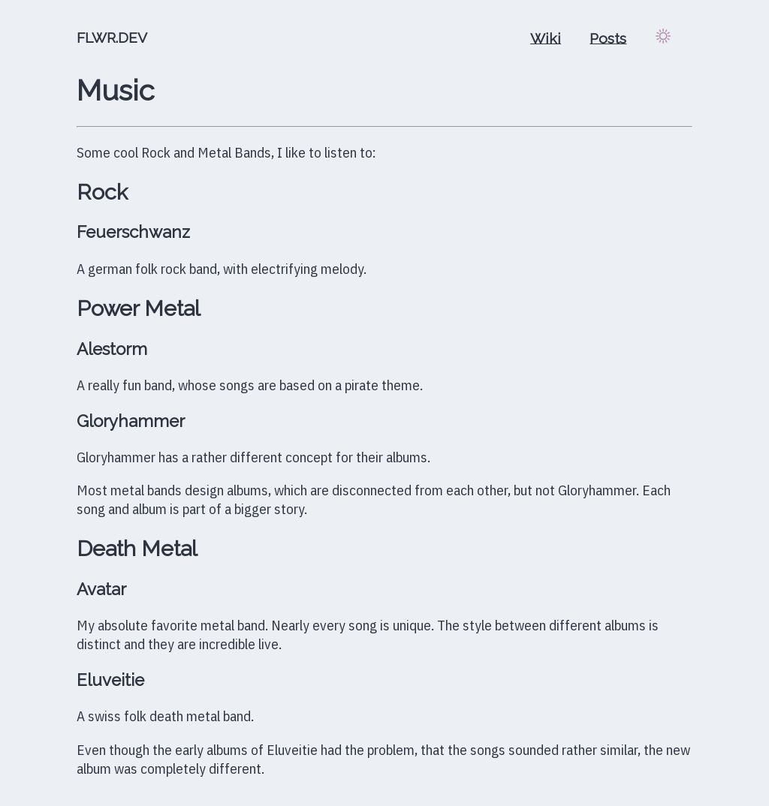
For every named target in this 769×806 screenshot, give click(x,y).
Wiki (545, 37)
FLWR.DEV (112, 37)
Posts (608, 37)
